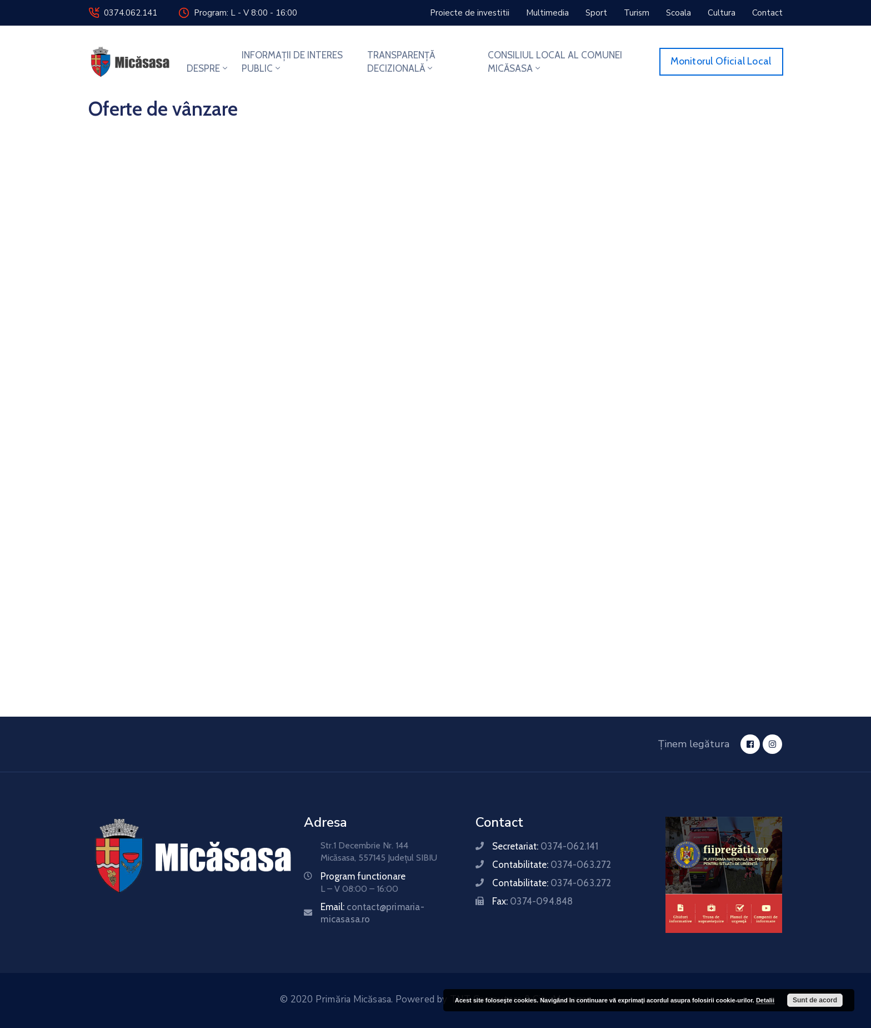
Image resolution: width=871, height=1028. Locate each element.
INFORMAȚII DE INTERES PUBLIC (292, 61)
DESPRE (208, 68)
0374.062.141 (130, 12)
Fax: (532, 901)
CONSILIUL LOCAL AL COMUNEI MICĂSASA (555, 61)
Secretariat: (545, 846)
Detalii (765, 1000)
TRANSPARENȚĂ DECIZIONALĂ (401, 61)
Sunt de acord (815, 1000)
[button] (469, 12)
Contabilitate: (551, 864)
